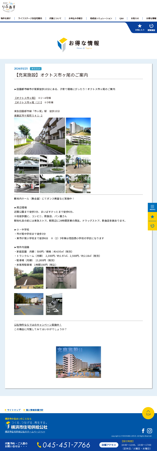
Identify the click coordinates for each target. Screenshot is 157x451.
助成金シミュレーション (101, 18)
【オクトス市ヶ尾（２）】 (28, 102)
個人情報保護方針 (35, 409)
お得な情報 (151, 18)
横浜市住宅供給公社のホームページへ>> (25, 431)
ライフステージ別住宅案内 (30, 18)
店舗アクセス (109, 444)
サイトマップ (14, 409)
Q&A (121, 18)
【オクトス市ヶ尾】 (25, 98)
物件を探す (6, 18)
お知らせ (135, 18)
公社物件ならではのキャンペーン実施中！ (38, 324)
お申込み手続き (76, 18)
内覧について (55, 18)
